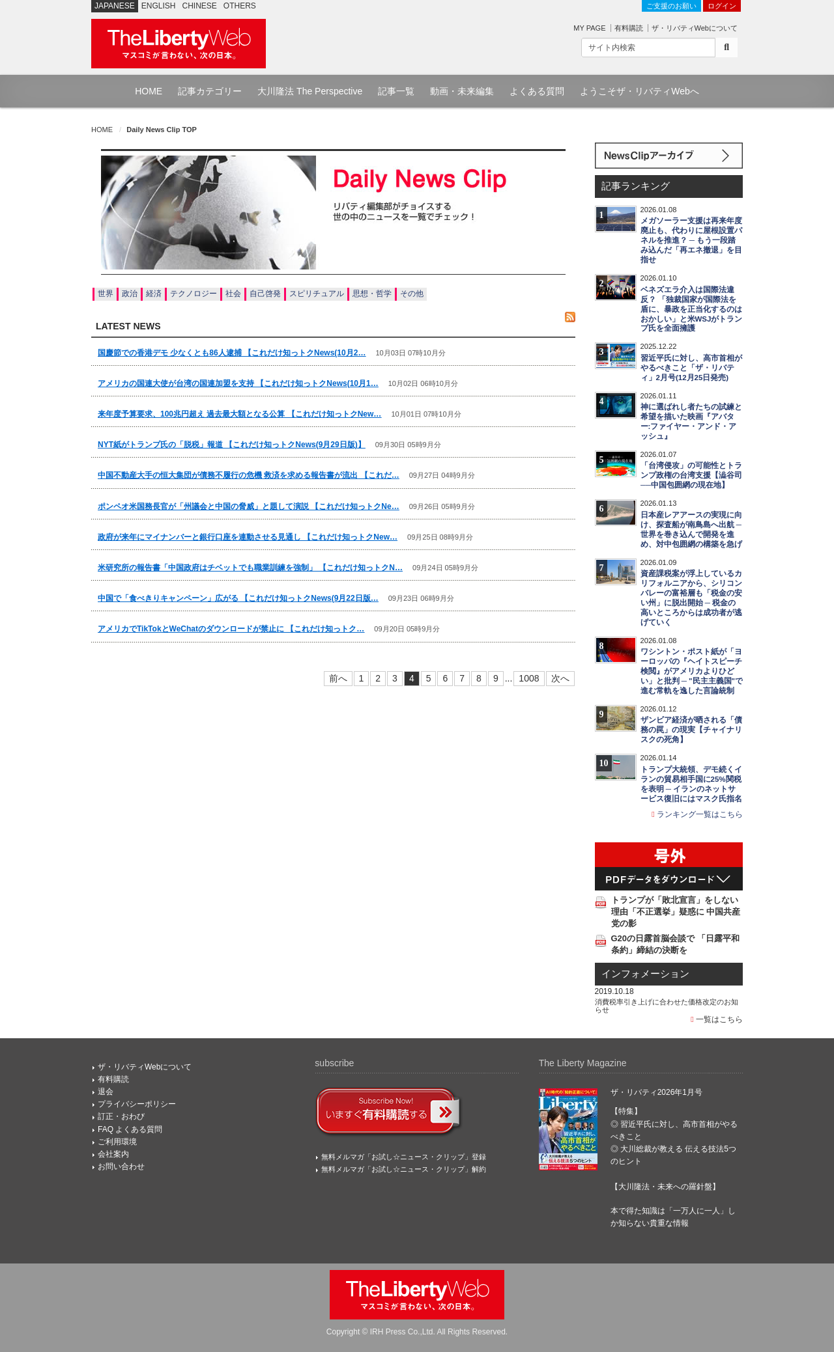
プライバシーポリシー (137, 1104)
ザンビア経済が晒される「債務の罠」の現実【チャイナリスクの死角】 (691, 729)
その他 (412, 293)
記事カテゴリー (210, 91)
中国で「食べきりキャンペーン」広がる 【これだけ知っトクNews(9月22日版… (238, 598)
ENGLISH (158, 5)
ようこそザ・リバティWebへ (639, 91)
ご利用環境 (117, 1141)
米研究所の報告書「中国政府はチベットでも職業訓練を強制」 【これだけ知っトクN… (250, 567)
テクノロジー (193, 293)
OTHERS (239, 5)
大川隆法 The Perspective (309, 91)
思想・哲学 (372, 293)
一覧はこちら (717, 1019)
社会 (233, 293)
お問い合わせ (121, 1166)
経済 (154, 293)
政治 (129, 293)
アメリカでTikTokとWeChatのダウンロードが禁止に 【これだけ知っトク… (231, 628)
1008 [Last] (529, 678)
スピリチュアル (316, 293)
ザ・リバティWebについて (695, 28)
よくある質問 (537, 91)
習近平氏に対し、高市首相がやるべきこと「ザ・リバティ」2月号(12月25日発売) (691, 367)
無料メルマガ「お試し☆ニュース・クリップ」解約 (403, 1169)
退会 (105, 1091)
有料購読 (628, 28)
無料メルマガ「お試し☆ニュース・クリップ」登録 (403, 1157)
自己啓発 (265, 293)
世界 (105, 293)
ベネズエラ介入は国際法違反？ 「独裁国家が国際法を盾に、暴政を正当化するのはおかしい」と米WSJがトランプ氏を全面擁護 (691, 309)
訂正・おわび (121, 1116)
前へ (338, 678)
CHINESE (199, 5)
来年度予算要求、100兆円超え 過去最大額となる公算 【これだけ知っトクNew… (239, 414)
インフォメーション (645, 974)
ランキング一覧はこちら (697, 814)
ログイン (722, 6)
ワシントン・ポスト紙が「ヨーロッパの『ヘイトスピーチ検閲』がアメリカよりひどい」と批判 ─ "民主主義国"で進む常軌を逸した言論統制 (691, 671)
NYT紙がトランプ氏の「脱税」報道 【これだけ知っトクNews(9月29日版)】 (232, 444)
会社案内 (113, 1154)
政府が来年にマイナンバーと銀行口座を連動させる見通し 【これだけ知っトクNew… (247, 537)
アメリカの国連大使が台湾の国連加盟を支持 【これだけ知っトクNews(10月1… (238, 383)
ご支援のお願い (671, 6)
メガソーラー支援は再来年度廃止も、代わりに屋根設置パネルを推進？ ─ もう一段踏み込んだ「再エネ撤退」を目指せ (691, 240)
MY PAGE (589, 28)
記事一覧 (396, 91)
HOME (148, 91)
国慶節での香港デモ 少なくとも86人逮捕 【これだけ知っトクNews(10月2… (232, 352)
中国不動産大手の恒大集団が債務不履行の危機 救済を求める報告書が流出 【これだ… (248, 475)
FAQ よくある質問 (130, 1129)
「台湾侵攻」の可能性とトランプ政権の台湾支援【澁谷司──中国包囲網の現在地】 (691, 475)
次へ (560, 678)
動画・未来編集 (462, 91)
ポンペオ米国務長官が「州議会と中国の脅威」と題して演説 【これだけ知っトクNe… (248, 506)
